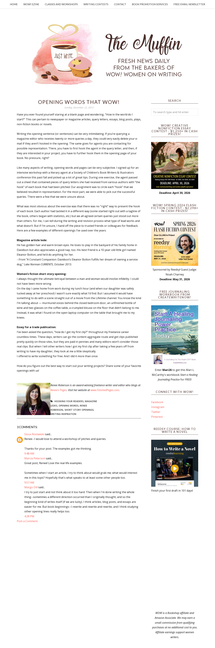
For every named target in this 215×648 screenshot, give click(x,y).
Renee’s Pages (58, 390)
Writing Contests (95, 4)
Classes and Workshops (61, 4)
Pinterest (157, 417)
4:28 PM (29, 516)
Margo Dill (31, 487)
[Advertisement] (174, 551)
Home (14, 4)
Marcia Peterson (34, 458)
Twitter (155, 412)
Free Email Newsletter (189, 4)
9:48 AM (29, 453)
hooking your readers (68, 401)
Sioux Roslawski (34, 434)
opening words (68, 405)
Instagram (157, 407)
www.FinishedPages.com (105, 390)
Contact (120, 4)
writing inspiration (63, 414)
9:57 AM (29, 482)
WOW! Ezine (31, 4)
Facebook (157, 402)
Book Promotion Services (150, 4)
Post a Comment (27, 521)
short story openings (79, 409)
